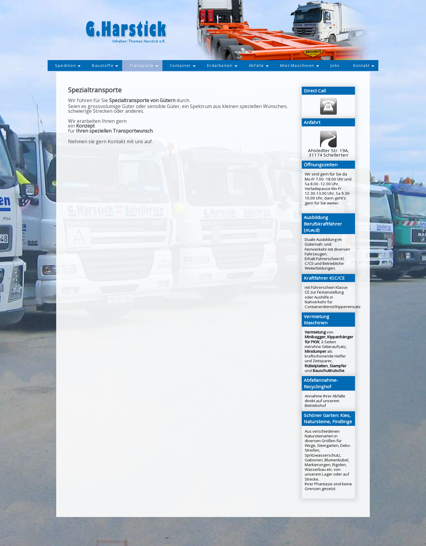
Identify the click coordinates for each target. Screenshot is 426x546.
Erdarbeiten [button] (222, 65)
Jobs (338, 65)
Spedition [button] (64, 65)
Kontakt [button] (367, 65)
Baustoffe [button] (102, 65)
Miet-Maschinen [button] (301, 65)
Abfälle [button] (259, 65)
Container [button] (182, 65)
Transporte (142, 65)
